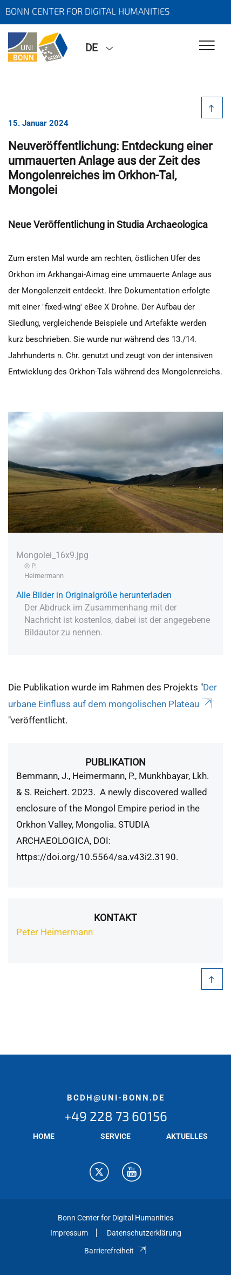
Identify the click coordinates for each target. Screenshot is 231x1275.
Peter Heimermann (54, 932)
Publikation (115, 762)
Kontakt (115, 917)
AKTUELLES (187, 1136)
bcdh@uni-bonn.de (116, 1098)
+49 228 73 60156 (115, 1116)
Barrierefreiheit (115, 1250)
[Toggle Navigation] (207, 46)
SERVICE (115, 1136)
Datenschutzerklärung (144, 1233)
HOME (44, 1136)
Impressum (69, 1233)
